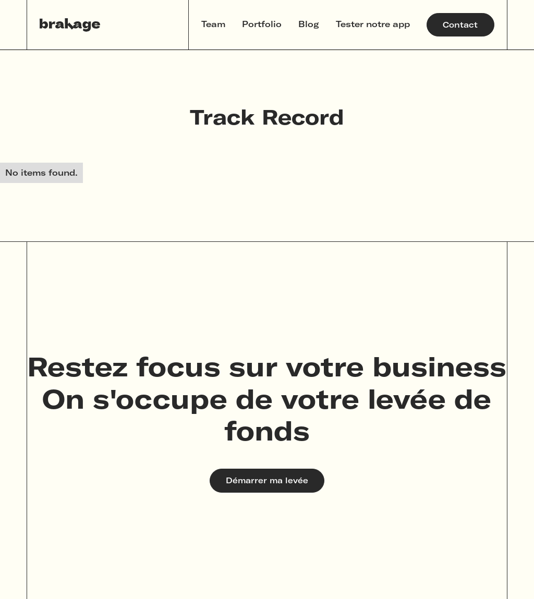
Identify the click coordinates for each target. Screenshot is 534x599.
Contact (460, 25)
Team (213, 24)
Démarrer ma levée (267, 480)
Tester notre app (373, 24)
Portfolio (262, 24)
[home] (70, 25)
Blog (308, 24)
